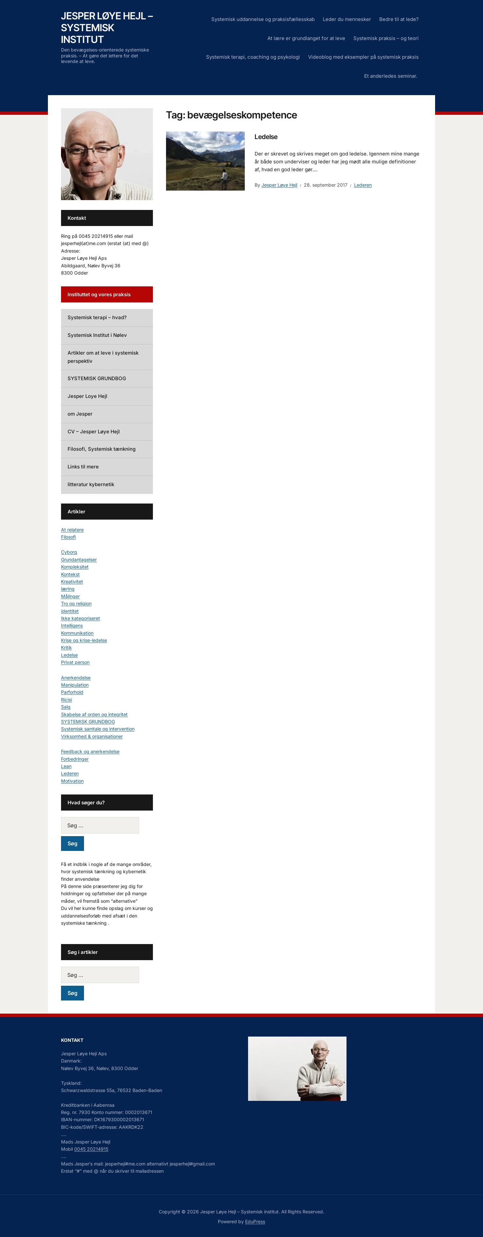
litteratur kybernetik (91, 484)
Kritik (66, 647)
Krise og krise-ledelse (84, 640)
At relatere (72, 529)
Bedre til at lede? (399, 19)
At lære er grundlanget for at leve (306, 38)
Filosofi (68, 537)
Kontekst (70, 574)
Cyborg (69, 552)
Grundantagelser (79, 559)
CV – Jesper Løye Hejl (94, 431)
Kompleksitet (75, 566)
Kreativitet (72, 581)
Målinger (70, 596)
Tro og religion (76, 603)
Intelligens (72, 625)
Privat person (75, 662)
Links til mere (83, 467)
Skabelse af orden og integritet (94, 714)
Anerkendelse (76, 677)
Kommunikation (77, 633)
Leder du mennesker (347, 19)
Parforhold (72, 692)
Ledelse (266, 137)
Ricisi (66, 699)
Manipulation (75, 685)
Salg (66, 707)
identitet (70, 611)
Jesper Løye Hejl (279, 185)
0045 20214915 (91, 1149)
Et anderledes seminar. (391, 76)
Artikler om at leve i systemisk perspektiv (103, 357)
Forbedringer (75, 759)
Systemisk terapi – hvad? (97, 317)
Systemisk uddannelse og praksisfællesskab (263, 19)
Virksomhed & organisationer (92, 736)
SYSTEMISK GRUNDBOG (97, 378)
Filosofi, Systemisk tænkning (102, 449)
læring (67, 588)
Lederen (363, 185)
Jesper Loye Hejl (87, 396)
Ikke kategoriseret (80, 618)
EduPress (255, 1221)
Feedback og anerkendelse (90, 751)
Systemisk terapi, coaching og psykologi (253, 57)
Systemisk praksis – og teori (386, 38)
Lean (66, 766)
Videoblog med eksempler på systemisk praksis (363, 57)
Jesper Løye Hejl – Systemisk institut (107, 27)
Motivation (72, 781)
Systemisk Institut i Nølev (97, 335)
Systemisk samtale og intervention (98, 729)
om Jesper (80, 414)
